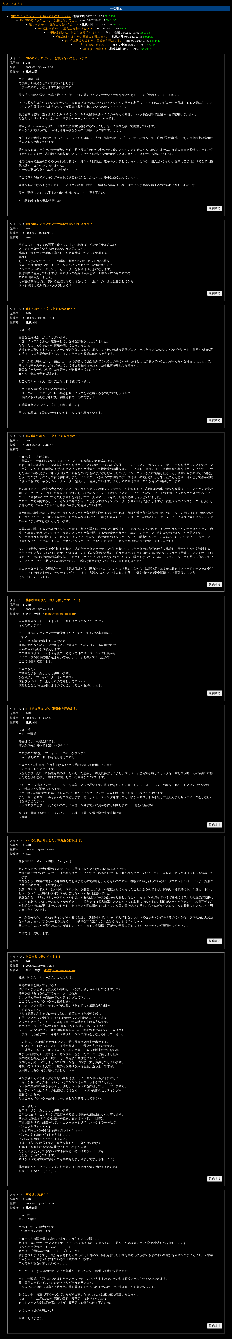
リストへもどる (13, 3)
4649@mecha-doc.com (59, 613)
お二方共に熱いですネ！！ (92, 44)
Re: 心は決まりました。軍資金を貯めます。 (94, 40)
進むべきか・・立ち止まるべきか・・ (54, 24)
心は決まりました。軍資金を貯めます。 (82, 36)
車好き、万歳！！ (95, 49)
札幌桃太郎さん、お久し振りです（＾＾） (75, 32)
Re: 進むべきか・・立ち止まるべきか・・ (65, 28)
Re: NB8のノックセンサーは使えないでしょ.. (49, 20)
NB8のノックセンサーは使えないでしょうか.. (41, 16)
